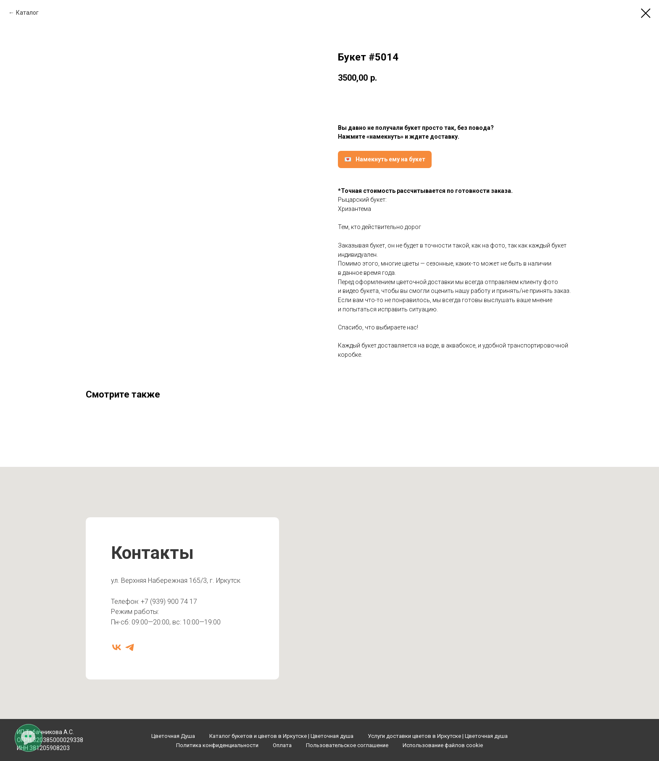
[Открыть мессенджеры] (28, 737)
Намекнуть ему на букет (390, 159)
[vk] (116, 647)
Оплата (282, 745)
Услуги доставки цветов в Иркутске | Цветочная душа (438, 736)
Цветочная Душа (173, 736)
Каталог (27, 12)
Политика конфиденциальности (217, 745)
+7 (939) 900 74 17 (169, 602)
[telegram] (129, 647)
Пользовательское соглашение (347, 745)
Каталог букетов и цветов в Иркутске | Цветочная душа (281, 736)
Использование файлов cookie (443, 745)
